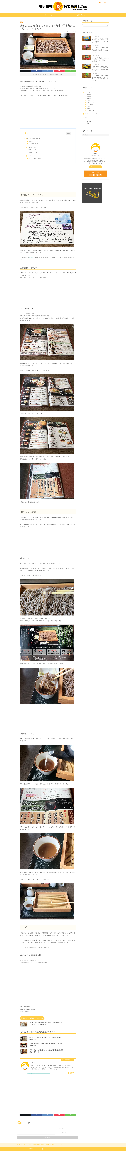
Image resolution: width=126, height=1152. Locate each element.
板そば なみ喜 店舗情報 (36, 158)
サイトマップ (38, 1150)
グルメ (87, 117)
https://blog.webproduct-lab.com (38, 1074)
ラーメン (70, 15)
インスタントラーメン (57, 15)
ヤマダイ (89, 106)
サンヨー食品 (90, 102)
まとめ (30, 156)
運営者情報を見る (95, 166)
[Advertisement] (48, 114)
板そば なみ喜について (35, 138)
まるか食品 (90, 104)
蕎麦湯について (34, 152)
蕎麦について (33, 150)
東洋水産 (89, 98)
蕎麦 (21, 22)
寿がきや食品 (90, 108)
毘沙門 (31, 258)
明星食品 (89, 96)
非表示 (68, 133)
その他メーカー (91, 110)
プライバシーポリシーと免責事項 (25, 1150)
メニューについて (34, 143)
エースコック (90, 100)
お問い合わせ (81, 15)
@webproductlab (90, 160)
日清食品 (89, 94)
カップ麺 (44, 15)
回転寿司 (89, 122)
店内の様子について (35, 141)
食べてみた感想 (32, 147)
